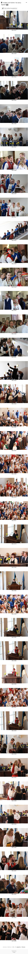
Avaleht (5, 3)
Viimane (23, 947)
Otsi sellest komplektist (10, 8)
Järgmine (19, 947)
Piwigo (14, 952)
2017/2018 (11, 3)
